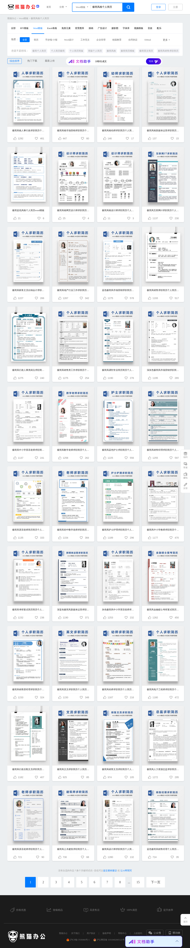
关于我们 (75, 933)
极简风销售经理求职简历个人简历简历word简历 (163, 450)
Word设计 (69, 39)
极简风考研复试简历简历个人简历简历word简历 (28, 609)
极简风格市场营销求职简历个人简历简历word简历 (73, 130)
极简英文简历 (146, 50)
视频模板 (138, 28)
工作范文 (85, 39)
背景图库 (79, 28)
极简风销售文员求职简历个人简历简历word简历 (118, 769)
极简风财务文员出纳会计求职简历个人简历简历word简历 (28, 290)
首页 (48, 7)
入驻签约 (138, 933)
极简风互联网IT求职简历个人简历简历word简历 (163, 210)
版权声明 (107, 933)
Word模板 (24, 18)
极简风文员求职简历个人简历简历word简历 (73, 769)
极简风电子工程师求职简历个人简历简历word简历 (163, 689)
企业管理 (101, 39)
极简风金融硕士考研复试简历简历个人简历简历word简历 (163, 609)
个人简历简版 (76, 50)
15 (138, 882)
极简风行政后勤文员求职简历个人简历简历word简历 (28, 769)
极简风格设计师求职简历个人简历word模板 (118, 210)
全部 (13, 28)
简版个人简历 (95, 50)
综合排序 (14, 61)
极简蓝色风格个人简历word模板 (28, 210)
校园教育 (116, 39)
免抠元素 (66, 28)
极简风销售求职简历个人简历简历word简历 (163, 290)
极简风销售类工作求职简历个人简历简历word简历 (73, 370)
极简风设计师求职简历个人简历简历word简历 (118, 849)
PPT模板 (24, 28)
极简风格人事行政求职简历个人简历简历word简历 (28, 130)
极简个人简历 (39, 50)
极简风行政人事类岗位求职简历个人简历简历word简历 (28, 370)
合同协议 (132, 39)
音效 (150, 28)
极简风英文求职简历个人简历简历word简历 (73, 689)
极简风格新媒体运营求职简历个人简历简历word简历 (163, 130)
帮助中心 (122, 933)
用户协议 (91, 933)
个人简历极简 (58, 50)
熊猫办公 (11, 18)
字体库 (126, 28)
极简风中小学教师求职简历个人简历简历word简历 (163, 529)
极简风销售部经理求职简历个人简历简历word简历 (28, 689)
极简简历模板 (127, 50)
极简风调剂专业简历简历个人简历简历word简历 (118, 370)
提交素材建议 (110, 870)
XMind (147, 39)
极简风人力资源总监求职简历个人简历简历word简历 (163, 769)
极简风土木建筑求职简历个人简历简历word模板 (73, 849)
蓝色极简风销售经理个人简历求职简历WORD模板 (163, 849)
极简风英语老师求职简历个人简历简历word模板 (28, 849)
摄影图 (114, 28)
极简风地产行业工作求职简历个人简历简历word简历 (73, 290)
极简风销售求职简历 (168, 50)
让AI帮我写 (126, 870)
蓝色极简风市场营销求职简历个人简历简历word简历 (118, 290)
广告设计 (102, 28)
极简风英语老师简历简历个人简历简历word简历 (28, 529)
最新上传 (50, 60)
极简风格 (111, 50)
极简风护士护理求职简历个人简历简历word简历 (118, 529)
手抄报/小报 (51, 39)
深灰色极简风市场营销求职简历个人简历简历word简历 (163, 370)
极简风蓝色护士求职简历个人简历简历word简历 (118, 450)
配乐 (159, 28)
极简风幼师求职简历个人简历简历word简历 (118, 689)
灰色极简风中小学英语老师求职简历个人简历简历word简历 (118, 609)
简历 (36, 39)
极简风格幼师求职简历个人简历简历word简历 (118, 130)
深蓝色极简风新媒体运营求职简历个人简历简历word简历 (73, 609)
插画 (91, 28)
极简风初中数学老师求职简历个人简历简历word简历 (73, 529)
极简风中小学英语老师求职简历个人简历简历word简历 (28, 450)
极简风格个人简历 (40, 18)
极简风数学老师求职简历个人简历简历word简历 (73, 450)
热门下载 (32, 60)
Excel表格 (52, 28)
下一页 (155, 882)
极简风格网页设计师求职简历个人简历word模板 (73, 210)
